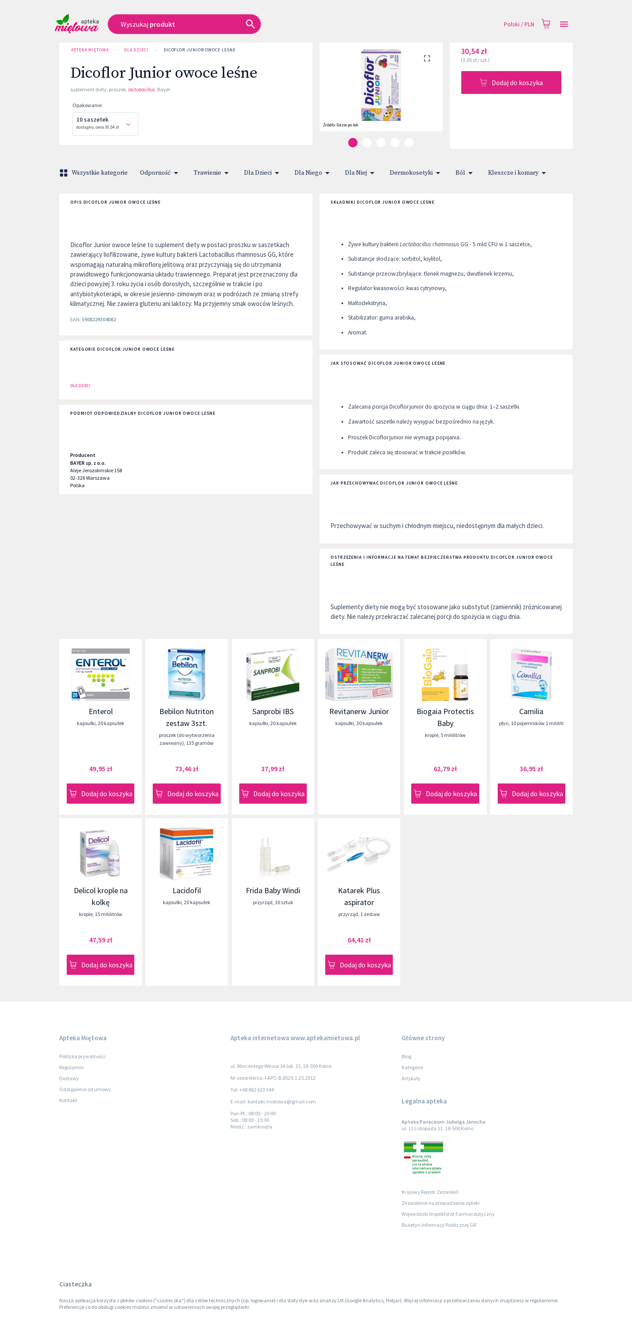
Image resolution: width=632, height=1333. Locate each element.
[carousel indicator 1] (353, 143)
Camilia (531, 711)
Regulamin (71, 1067)
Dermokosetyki (416, 173)
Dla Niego (313, 173)
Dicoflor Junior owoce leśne (199, 50)
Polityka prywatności (82, 1056)
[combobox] (237, 24)
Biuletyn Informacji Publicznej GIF (439, 1225)
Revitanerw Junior (359, 711)
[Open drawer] (564, 24)
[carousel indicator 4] (395, 143)
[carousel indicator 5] (409, 143)
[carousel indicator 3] (381, 143)
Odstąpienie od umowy (85, 1089)
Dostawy (69, 1078)
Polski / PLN (519, 24)
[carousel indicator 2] (367, 143)
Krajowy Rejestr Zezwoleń (430, 1192)
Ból (465, 173)
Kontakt (68, 1100)
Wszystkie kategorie (94, 173)
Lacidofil (186, 890)
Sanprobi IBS (273, 711)
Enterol (101, 711)
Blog (406, 1056)
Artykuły (411, 1078)
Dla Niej (361, 173)
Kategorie (412, 1067)
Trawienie (212, 173)
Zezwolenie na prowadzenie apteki (441, 1203)
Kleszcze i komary (518, 173)
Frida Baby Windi (273, 890)
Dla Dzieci (136, 50)
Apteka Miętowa (90, 50)
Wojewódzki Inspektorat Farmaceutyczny (448, 1214)
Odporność (161, 173)
